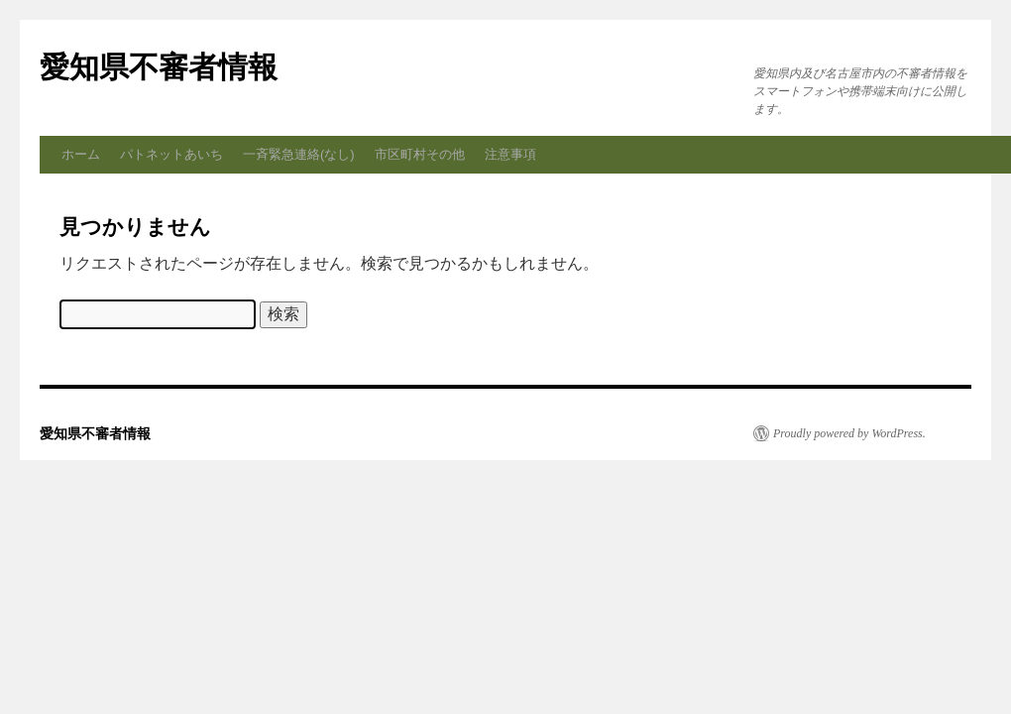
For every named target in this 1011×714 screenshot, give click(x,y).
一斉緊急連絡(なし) (299, 154)
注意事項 (510, 154)
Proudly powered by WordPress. (849, 433)
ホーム (80, 154)
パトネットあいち (171, 154)
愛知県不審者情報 (159, 67)
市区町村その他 (420, 154)
